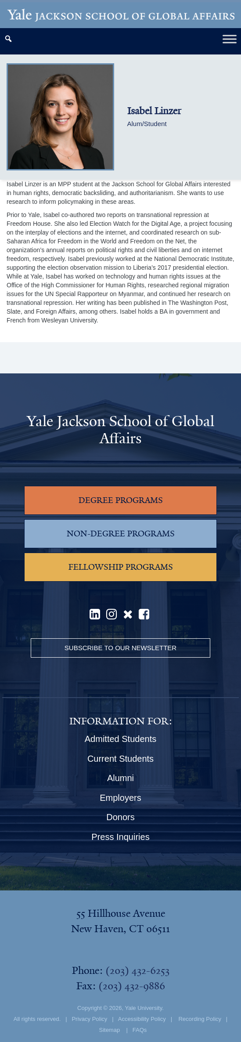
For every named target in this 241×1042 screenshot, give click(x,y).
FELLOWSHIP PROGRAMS (120, 567)
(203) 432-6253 (137, 970)
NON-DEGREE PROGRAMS (121, 533)
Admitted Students (120, 739)
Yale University (143, 1008)
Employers (120, 798)
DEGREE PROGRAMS (121, 500)
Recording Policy (199, 1019)
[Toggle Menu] (230, 39)
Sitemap (109, 1030)
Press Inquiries (120, 837)
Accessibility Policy (142, 1019)
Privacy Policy (89, 1019)
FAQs (140, 1030)
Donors (120, 817)
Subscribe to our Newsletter (120, 647)
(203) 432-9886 (131, 985)
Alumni (120, 778)
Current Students (120, 758)
